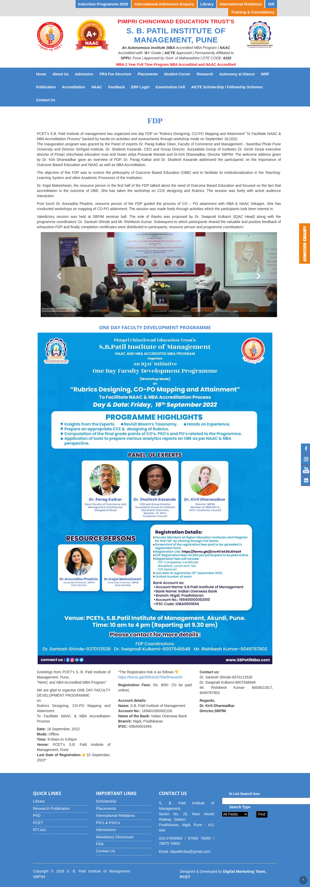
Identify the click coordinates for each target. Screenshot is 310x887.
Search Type (240, 807)
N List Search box (244, 794)
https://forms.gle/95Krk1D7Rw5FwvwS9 (150, 677)
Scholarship (106, 801)
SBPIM (39, 876)
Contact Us (47, 99)
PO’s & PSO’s (108, 822)
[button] (58, 274)
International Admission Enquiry (164, 4)
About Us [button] (60, 74)
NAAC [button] (96, 87)
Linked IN (305, 480)
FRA (100, 844)
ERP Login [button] (140, 87)
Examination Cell (172, 86)
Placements (106, 808)
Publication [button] (46, 87)
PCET (38, 822)
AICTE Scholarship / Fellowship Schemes (228, 86)
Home (41, 74)
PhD (37, 815)
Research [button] (205, 74)
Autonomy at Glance (238, 73)
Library (39, 801)
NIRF (267, 73)
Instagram (305, 459)
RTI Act (39, 829)
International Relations (115, 815)
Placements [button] (148, 74)
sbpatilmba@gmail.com (190, 851)
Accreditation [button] (73, 87)
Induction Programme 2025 (103, 4)
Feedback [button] (116, 87)
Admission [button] (84, 74)
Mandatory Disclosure (115, 837)
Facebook (305, 449)
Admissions (106, 829)
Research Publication (51, 808)
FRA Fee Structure (115, 74)
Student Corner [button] (177, 74)
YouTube (305, 470)
